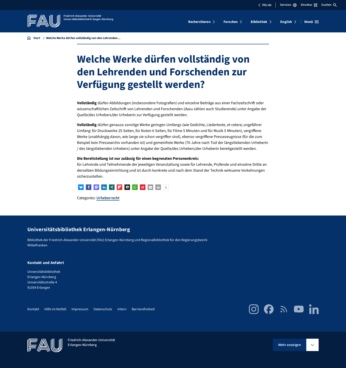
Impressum (79, 309)
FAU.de (265, 5)
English (286, 21)
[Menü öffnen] (311, 22)
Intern (121, 309)
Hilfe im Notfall (55, 309)
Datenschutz (103, 309)
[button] (81, 187)
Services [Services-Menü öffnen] (288, 5)
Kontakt (33, 309)
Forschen (231, 21)
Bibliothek (259, 21)
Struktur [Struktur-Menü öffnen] (309, 5)
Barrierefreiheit (143, 309)
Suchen (329, 5)
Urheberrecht (108, 198)
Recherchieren (199, 21)
